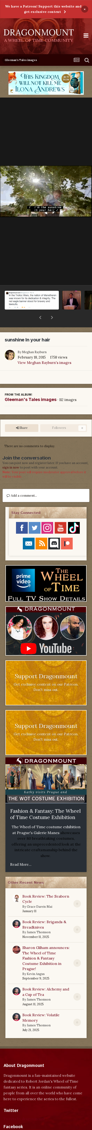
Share (22, 415)
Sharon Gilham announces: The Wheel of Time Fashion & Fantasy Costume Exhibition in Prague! (46, 946)
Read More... (21, 852)
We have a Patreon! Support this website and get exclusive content (43, 9)
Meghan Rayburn (34, 340)
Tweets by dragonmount (24, 1106)
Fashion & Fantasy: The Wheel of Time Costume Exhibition (45, 802)
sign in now (10, 455)
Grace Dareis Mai (39, 894)
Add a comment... (22, 483)
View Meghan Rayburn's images (44, 350)
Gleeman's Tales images (30, 387)
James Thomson (39, 920)
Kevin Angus (36, 962)
